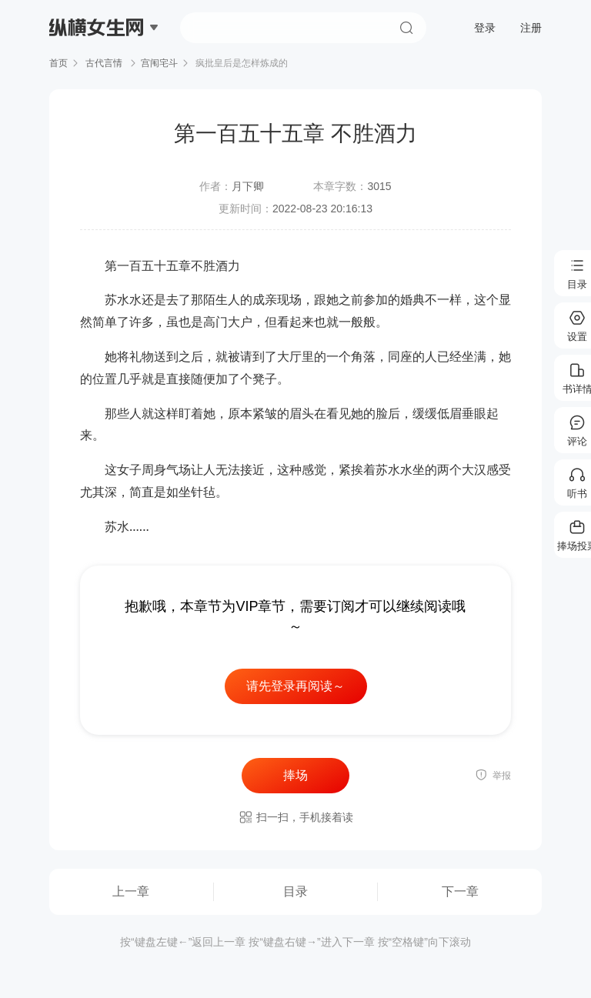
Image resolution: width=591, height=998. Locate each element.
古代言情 (104, 63)
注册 (531, 28)
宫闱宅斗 (159, 63)
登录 (485, 28)
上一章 (130, 891)
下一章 (460, 891)
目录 (295, 891)
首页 (58, 63)
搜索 (406, 27)
